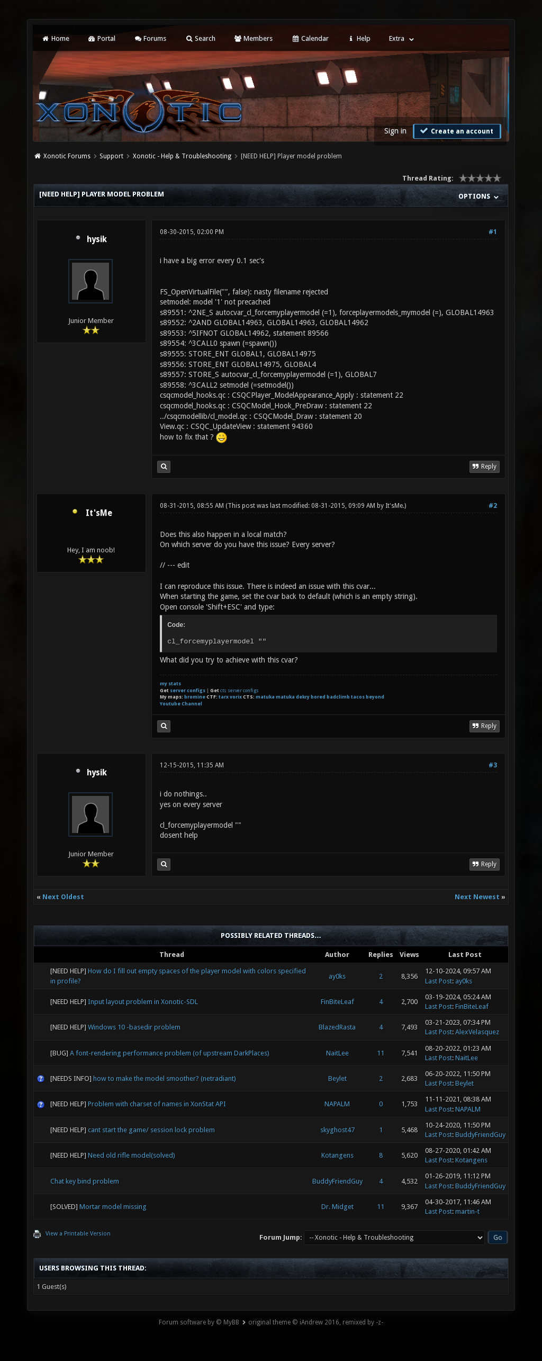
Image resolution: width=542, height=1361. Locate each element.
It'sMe (99, 513)
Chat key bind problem (84, 1181)
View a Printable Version (78, 1233)
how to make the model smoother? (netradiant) (164, 1078)
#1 (493, 232)
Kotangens (337, 1155)
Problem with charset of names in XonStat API (157, 1104)
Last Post (438, 981)
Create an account (455, 131)
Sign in (395, 131)
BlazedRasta (337, 1027)
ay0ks (337, 976)
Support (111, 156)
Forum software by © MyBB (199, 1322)
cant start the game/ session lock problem (151, 1130)
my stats (170, 683)
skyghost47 (337, 1130)
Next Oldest (63, 897)
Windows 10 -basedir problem (134, 1027)
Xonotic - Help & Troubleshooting (182, 156)
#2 (493, 505)
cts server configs (239, 690)
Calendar (309, 38)
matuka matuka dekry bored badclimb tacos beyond (320, 697)
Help (359, 38)
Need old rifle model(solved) (131, 1155)
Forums (150, 38)
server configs (187, 690)
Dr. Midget (337, 1207)
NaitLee (337, 1053)
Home (55, 38)
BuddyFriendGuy (480, 1135)
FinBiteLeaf (337, 1002)
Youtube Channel (181, 703)
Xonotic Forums (67, 156)
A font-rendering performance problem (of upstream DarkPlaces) (169, 1053)
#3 (493, 765)
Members (253, 38)
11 (380, 1053)
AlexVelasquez (477, 1032)
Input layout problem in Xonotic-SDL (143, 1002)
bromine (194, 697)
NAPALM (337, 1104)
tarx (224, 697)
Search (200, 38)
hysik (97, 239)
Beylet (337, 1078)
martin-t (467, 1211)
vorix (236, 697)
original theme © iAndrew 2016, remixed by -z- (315, 1322)
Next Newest (477, 897)
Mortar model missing (113, 1207)
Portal (101, 38)
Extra (396, 38)
